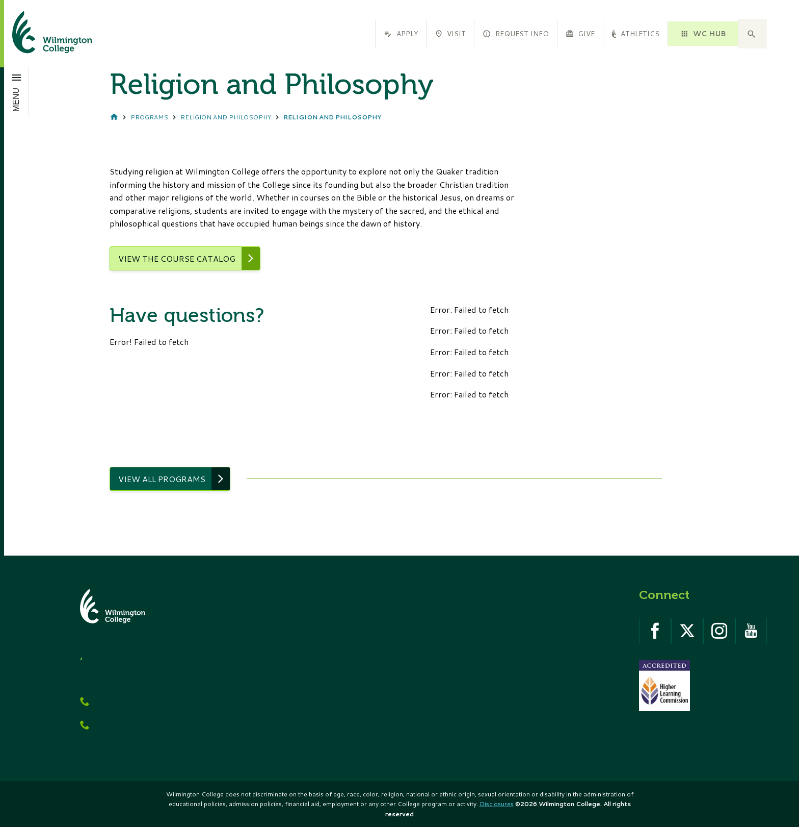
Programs (149, 117)
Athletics (635, 33)
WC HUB (702, 33)
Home (114, 117)
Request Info (515, 33)
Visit (450, 33)
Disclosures (497, 803)
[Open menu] (16, 91)
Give (580, 33)
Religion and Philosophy (225, 117)
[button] (752, 33)
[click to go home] (40, 33)
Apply (400, 33)
